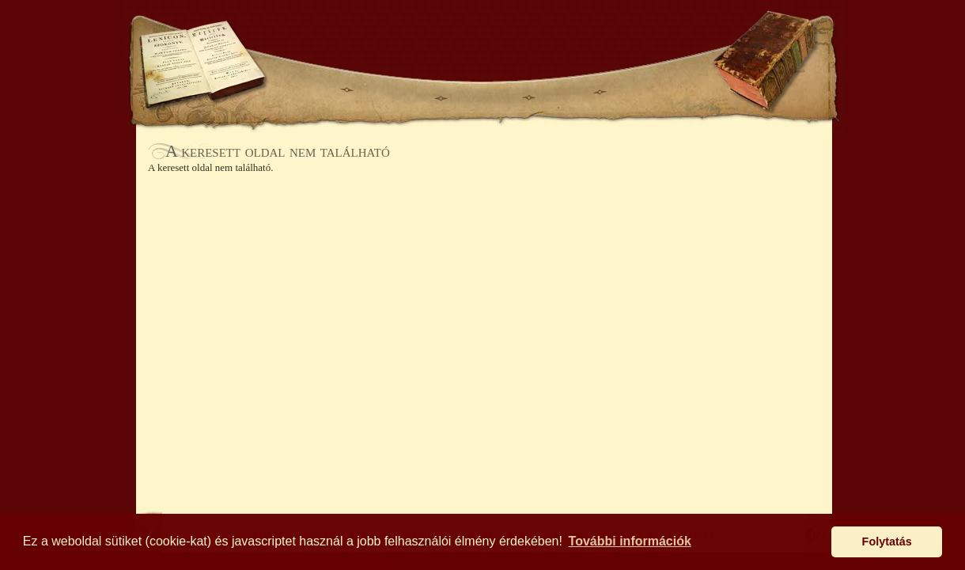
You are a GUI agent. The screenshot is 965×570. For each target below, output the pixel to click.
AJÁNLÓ (310, 91)
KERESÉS (303, 37)
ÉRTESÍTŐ (484, 91)
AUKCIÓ (563, 91)
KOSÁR (371, 37)
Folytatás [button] (887, 541)
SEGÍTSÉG (667, 37)
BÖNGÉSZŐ (394, 91)
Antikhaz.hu (484, 45)
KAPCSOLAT (648, 91)
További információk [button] (630, 541)
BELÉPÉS (599, 37)
